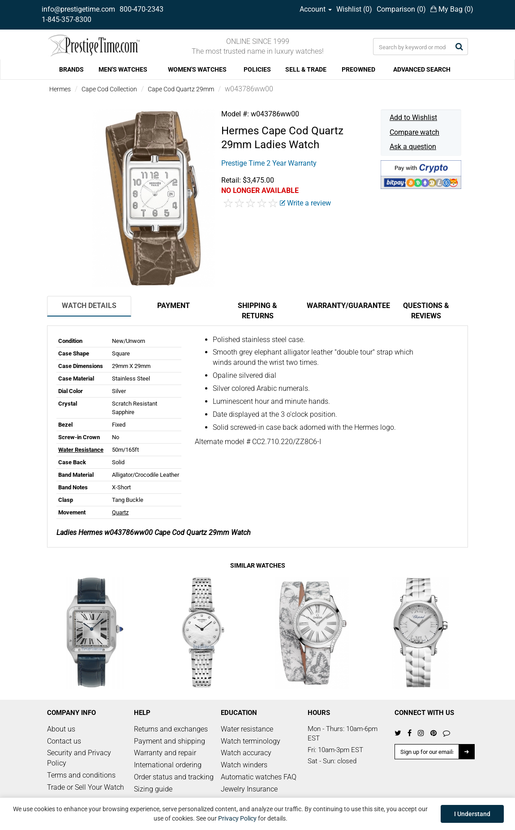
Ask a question (413, 146)
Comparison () (401, 9)
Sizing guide (153, 789)
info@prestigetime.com (78, 9)
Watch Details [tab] (89, 305)
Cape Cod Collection (109, 89)
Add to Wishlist (413, 117)
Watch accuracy (246, 753)
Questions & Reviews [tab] (426, 310)
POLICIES (257, 69)
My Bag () (451, 9)
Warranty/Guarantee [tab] (345, 305)
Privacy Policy (237, 818)
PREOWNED (358, 69)
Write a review (305, 203)
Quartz (120, 512)
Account (316, 9)
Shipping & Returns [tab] (257, 310)
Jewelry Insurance (249, 789)
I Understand (472, 813)
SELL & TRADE (305, 69)
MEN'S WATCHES (123, 69)
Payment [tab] (173, 305)
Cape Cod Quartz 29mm (181, 89)
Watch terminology (250, 741)
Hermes (60, 89)
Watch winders (244, 765)
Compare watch (414, 132)
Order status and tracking (174, 777)
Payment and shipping (169, 741)
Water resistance (247, 729)
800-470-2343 (141, 9)
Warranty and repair (165, 753)
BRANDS (71, 69)
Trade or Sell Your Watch (85, 787)
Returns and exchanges (171, 729)
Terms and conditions (81, 775)
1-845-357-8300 (66, 19)
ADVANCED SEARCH (422, 69)
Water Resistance (80, 449)
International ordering (168, 765)
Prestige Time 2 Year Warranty (269, 163)
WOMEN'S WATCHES (197, 69)
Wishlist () (354, 9)
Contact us (64, 741)
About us (61, 729)
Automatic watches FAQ (258, 777)
